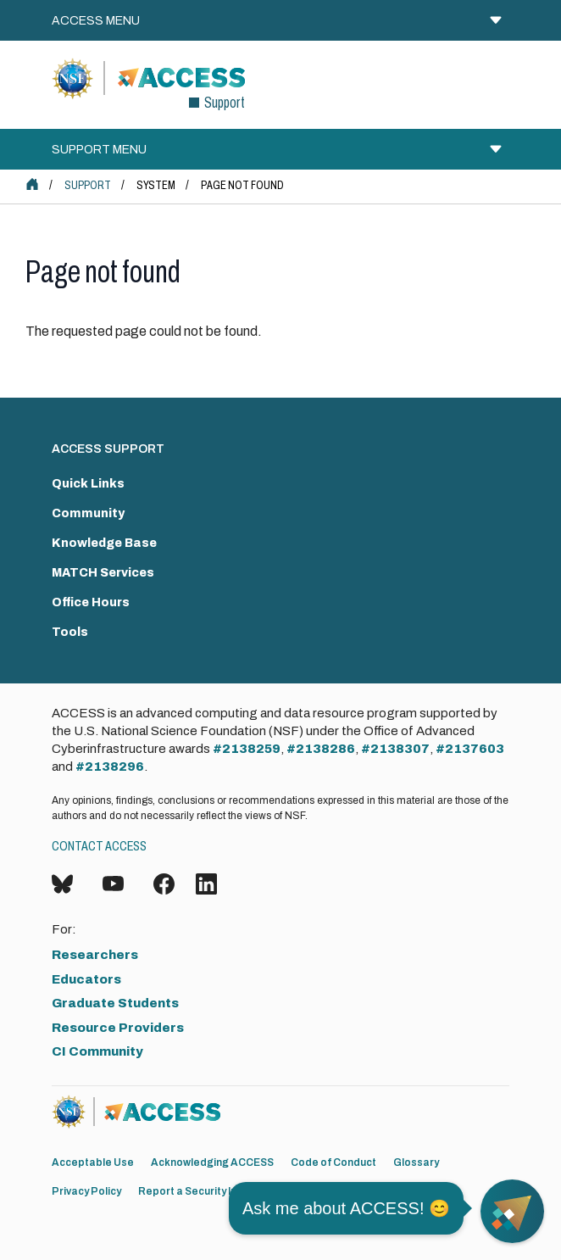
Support (87, 185)
